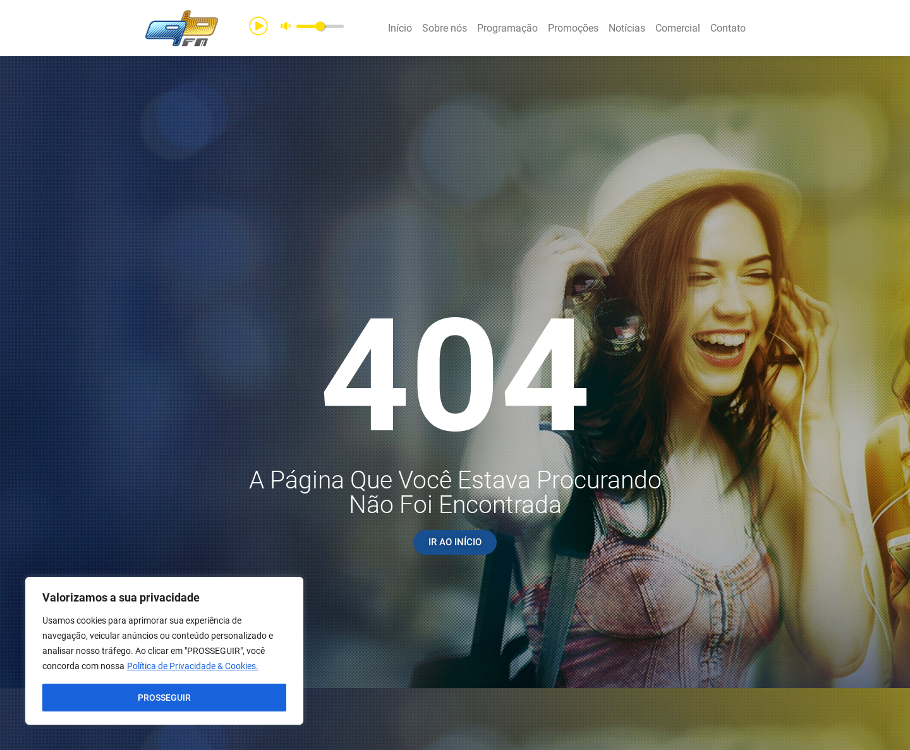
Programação (507, 28)
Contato (728, 28)
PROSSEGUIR (164, 698)
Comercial (677, 28)
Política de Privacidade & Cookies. (192, 666)
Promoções (573, 28)
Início (400, 28)
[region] (164, 651)
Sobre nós (444, 28)
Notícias (627, 28)
